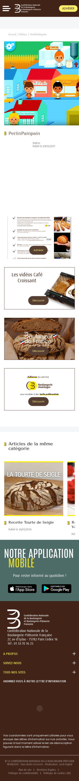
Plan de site (25, 769)
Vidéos (23, 34)
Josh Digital (66, 764)
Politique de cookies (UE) (57, 773)
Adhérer (68, 8)
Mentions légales (46, 769)
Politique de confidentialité (23, 773)
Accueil (12, 34)
